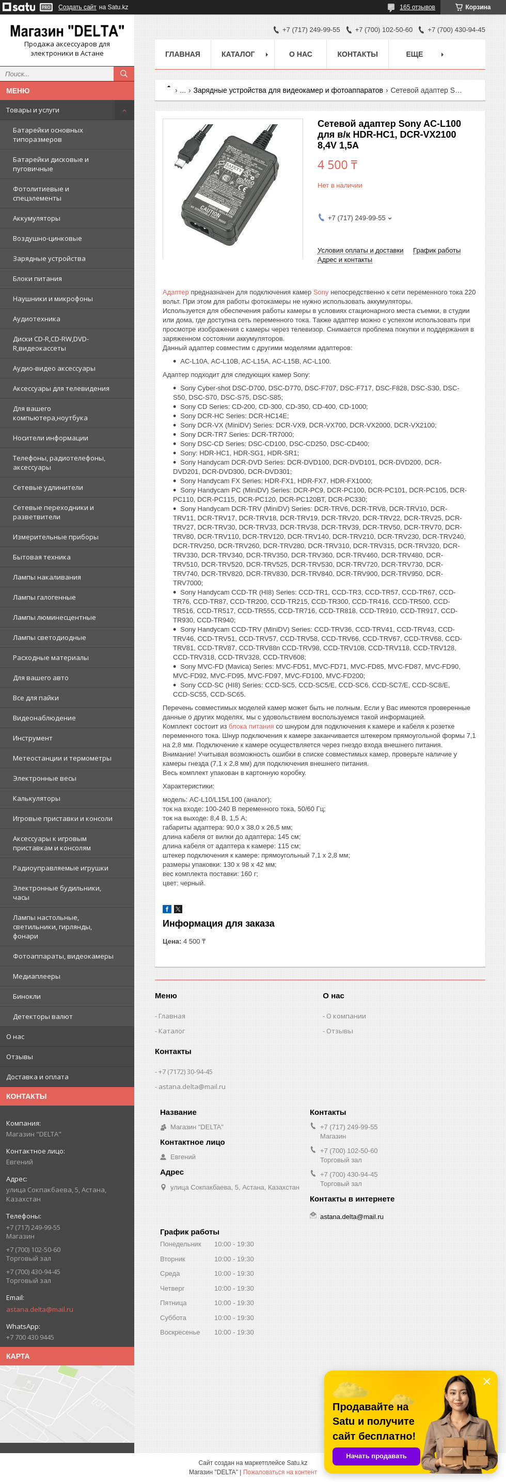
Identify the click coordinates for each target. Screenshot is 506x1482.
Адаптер (176, 292)
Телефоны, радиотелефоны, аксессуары (59, 462)
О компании (346, 1015)
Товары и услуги (32, 109)
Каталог (238, 54)
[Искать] (124, 73)
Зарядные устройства (49, 258)
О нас (15, 1036)
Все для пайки (36, 697)
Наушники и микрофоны (53, 298)
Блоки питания (37, 278)
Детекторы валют (43, 1016)
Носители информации (50, 437)
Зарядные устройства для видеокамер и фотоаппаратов (288, 90)
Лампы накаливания (47, 577)
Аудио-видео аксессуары (54, 368)
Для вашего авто (41, 677)
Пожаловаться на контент (280, 1472)
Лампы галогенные (44, 597)
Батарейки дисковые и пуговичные (51, 164)
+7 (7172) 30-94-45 (186, 1071)
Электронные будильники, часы (57, 892)
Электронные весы (44, 778)
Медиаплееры (36, 976)
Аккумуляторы (36, 218)
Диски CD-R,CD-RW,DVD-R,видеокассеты (51, 343)
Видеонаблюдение (44, 717)
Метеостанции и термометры (62, 758)
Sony (321, 292)
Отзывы (19, 1056)
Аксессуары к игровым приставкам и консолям (52, 843)
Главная (182, 54)
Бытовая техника (42, 557)
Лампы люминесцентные (54, 617)
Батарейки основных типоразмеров (48, 134)
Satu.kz (297, 1463)
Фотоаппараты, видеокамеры (63, 956)
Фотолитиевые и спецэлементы (41, 193)
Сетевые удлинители (48, 487)
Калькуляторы (36, 798)
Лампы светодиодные (49, 637)
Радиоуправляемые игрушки (60, 867)
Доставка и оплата (37, 1076)
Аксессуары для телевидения (61, 388)
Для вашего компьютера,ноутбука (50, 413)
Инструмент (33, 738)
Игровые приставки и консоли (63, 818)
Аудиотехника (36, 318)
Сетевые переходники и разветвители (53, 512)
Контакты (357, 54)
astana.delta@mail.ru (39, 1309)
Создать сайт (77, 7)
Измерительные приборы (56, 536)
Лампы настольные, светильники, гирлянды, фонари (52, 927)
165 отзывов (417, 7)
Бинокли (27, 996)
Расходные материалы (51, 657)
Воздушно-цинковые (47, 238)
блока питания (251, 726)
